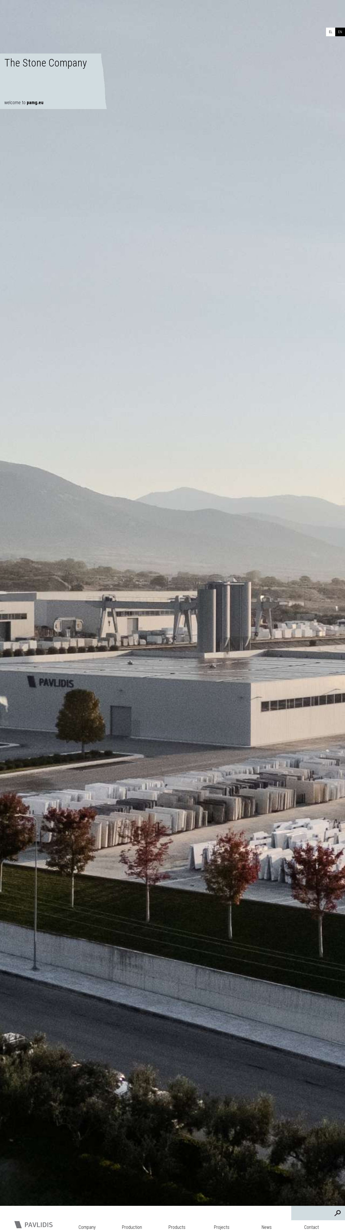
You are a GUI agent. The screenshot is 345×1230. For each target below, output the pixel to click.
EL (330, 32)
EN (340, 32)
